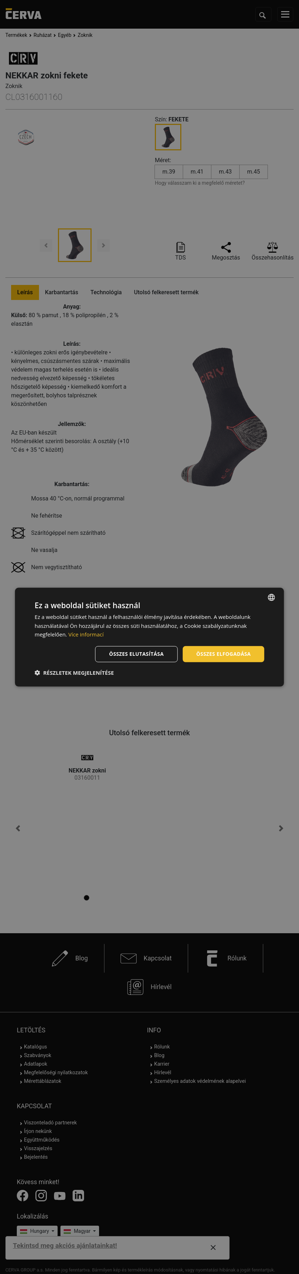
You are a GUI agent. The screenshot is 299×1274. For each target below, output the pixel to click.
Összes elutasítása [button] (136, 653)
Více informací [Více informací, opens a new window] (86, 634)
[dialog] (149, 636)
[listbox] (271, 597)
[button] (74, 672)
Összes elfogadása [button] (223, 653)
